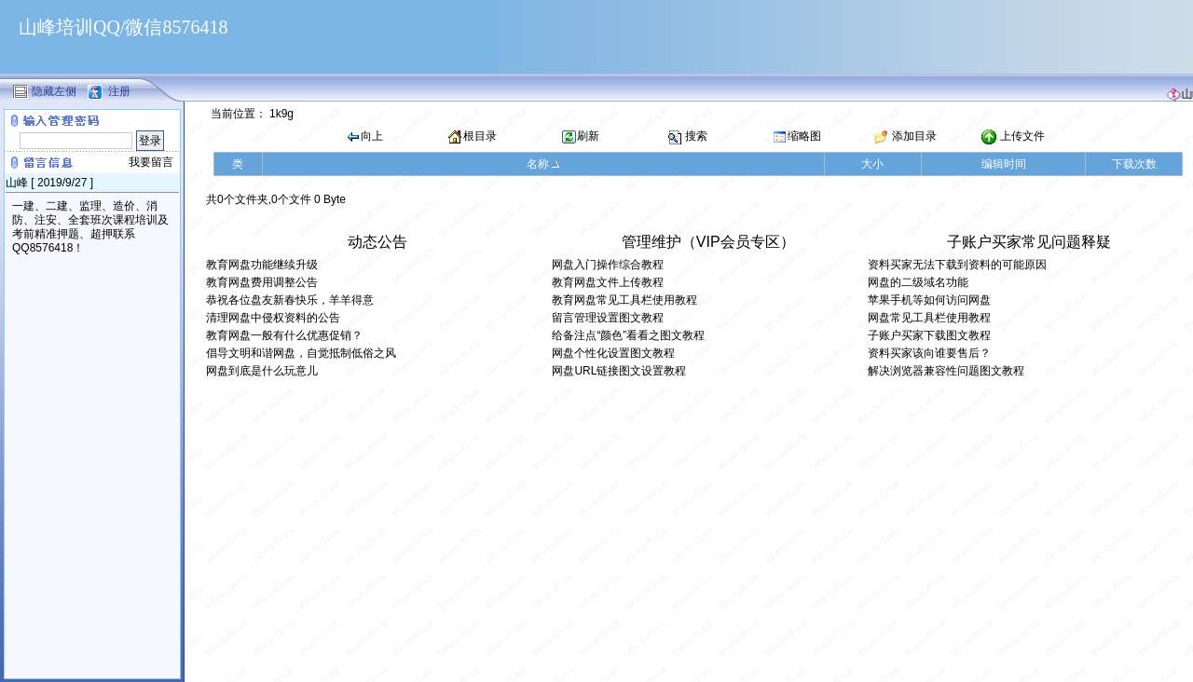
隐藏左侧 (54, 90)
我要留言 (151, 162)
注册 (119, 90)
